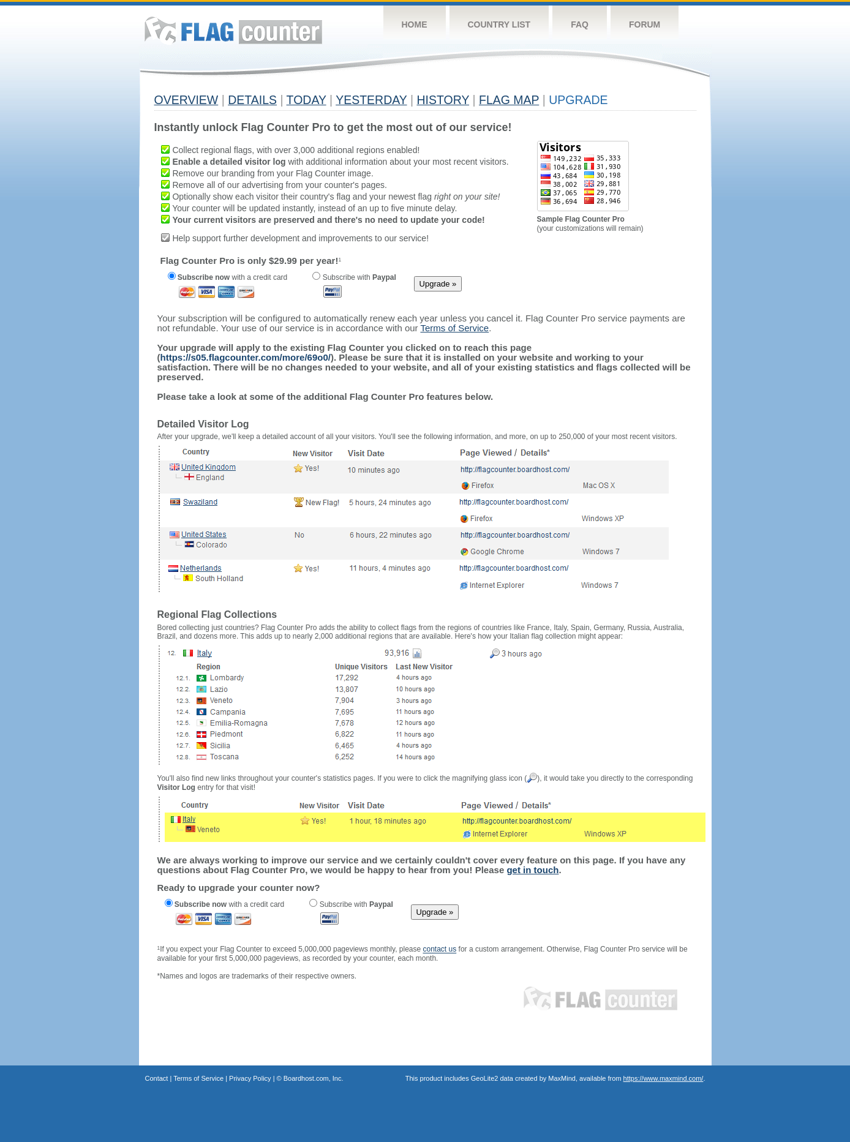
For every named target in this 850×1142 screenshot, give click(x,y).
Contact (156, 1078)
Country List (499, 24)
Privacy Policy (250, 1078)
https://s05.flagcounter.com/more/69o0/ (245, 357)
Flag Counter (233, 30)
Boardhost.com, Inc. (314, 1078)
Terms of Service (198, 1078)
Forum (644, 24)
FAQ (580, 24)
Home (414, 24)
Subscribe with (354, 277)
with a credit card (228, 277)
